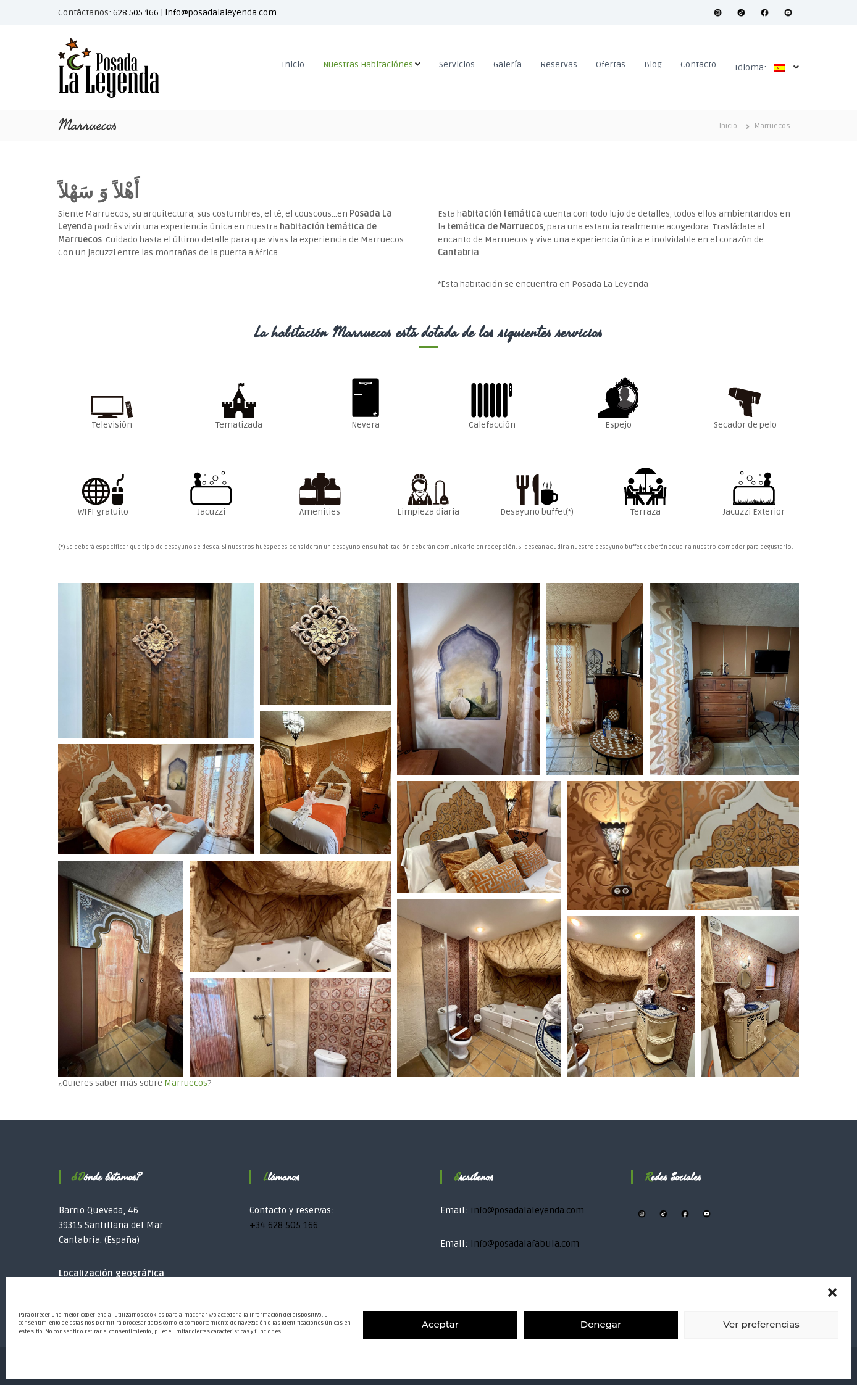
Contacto (698, 64)
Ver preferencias (761, 1324)
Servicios (457, 64)
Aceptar (440, 1324)
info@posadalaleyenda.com (221, 12)
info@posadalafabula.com (524, 1243)
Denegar (600, 1324)
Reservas (558, 64)
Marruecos (185, 1083)
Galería (507, 64)
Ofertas (610, 64)
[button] (832, 1292)
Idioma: (763, 67)
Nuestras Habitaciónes (368, 64)
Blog (653, 64)
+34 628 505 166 (283, 1225)
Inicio (293, 64)
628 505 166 (136, 12)
